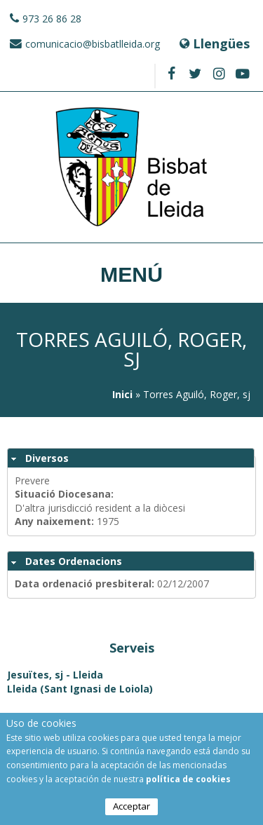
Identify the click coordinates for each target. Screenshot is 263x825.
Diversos (47, 458)
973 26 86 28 (51, 18)
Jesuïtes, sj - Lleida (55, 674)
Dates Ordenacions (73, 561)
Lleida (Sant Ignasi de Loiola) (80, 688)
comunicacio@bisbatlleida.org (92, 43)
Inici (122, 394)
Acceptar (131, 806)
